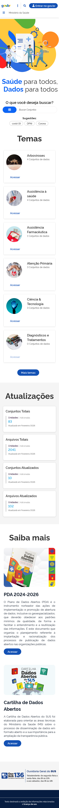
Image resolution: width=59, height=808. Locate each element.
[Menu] (3, 12)
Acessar (15, 177)
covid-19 (16, 123)
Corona (42, 123)
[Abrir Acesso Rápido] (17, 5)
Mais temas (28, 372)
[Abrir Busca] (25, 6)
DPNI (29, 123)
